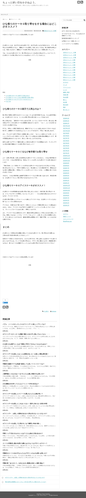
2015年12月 (66, 185)
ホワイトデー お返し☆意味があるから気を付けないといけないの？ (25, 413)
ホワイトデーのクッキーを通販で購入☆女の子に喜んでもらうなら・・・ (26, 334)
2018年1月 (66, 123)
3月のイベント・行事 (50, 31)
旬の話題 (65, 97)
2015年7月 (66, 198)
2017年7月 (66, 138)
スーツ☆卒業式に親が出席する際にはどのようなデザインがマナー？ (25, 443)
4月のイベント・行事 (69, 67)
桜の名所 (65, 104)
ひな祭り (46, 311)
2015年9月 (66, 193)
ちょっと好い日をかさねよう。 (20, 2)
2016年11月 (66, 158)
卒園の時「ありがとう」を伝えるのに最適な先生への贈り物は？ (23, 463)
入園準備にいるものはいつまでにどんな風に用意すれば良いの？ (23, 374)
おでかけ (65, 82)
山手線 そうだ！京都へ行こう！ (71, 41)
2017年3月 (66, 148)
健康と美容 (66, 92)
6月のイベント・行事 (69, 72)
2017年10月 (66, 130)
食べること (66, 109)
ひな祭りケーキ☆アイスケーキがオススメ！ (19, 99)
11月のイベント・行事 (69, 55)
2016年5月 (66, 173)
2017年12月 (66, 126)
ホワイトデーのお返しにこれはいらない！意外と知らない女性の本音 (25, 403)
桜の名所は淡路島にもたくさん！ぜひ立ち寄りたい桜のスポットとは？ (24, 482)
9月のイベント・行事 (69, 80)
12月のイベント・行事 (69, 57)
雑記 (64, 107)
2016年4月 (66, 175)
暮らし (65, 99)
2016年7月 (66, 168)
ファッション (67, 87)
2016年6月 (66, 170)
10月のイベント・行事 (69, 52)
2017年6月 (66, 140)
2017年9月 (66, 133)
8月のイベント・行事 (69, 77)
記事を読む (5, 330)
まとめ (8, 101)
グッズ (65, 85)
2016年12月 (66, 155)
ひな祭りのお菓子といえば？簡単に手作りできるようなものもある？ (25, 344)
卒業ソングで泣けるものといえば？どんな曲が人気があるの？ (23, 433)
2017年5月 (66, 143)
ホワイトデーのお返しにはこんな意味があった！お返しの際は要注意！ (26, 354)
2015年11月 (66, 188)
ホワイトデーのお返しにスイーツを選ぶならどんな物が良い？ (23, 394)
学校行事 (65, 94)
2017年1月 (66, 153)
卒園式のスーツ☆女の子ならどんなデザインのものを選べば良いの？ (25, 453)
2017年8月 (66, 135)
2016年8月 (66, 165)
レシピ (65, 90)
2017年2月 (66, 150)
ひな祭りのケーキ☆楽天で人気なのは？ (18, 95)
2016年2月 (66, 180)
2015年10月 (66, 190)
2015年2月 (66, 203)
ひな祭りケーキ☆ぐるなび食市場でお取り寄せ (20, 97)
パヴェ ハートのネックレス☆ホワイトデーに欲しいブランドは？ (24, 324)
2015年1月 (66, 205)
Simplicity (47, 494)
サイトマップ (4, 14)
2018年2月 (66, 121)
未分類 (65, 102)
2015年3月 (66, 200)
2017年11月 (66, 128)
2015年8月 (66, 195)
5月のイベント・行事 (69, 70)
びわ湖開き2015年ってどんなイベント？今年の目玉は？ (21, 384)
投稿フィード (67, 216)
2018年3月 (66, 118)
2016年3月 (66, 178)
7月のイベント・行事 (69, 75)
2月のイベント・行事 (69, 62)
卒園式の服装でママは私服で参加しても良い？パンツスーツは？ (23, 364)
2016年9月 (66, 163)
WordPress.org (67, 221)
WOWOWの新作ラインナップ (70, 38)
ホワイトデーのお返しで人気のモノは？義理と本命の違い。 (22, 423)
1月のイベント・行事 (69, 60)
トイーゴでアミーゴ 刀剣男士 (70, 44)
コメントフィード (68, 219)
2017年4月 (66, 145)
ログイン (65, 214)
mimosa (54, 311)
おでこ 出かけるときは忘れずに (71, 31)
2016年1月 (66, 183)
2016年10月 (66, 160)
